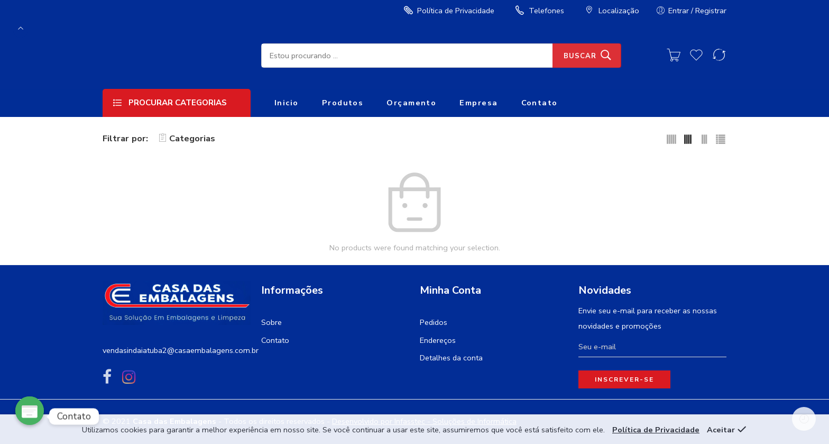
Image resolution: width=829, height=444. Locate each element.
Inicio (286, 102)
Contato (539, 102)
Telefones (538, 10)
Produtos (343, 102)
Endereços (438, 340)
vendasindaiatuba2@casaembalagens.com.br (181, 350)
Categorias (187, 138)
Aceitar (721, 429)
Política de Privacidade (447, 10)
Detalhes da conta (451, 357)
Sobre (271, 322)
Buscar (580, 56)
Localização (611, 10)
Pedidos (433, 322)
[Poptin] (29, 416)
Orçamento (411, 102)
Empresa (478, 102)
